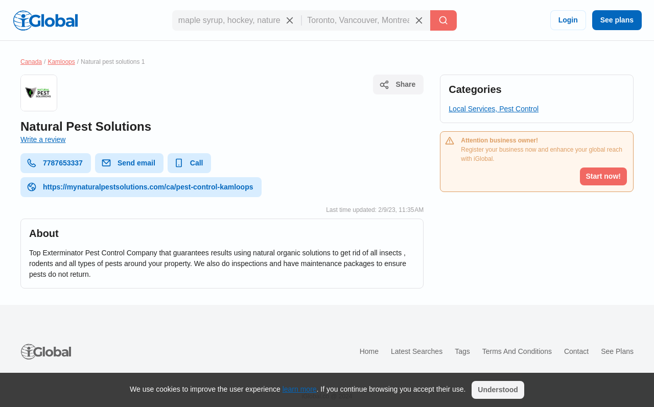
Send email (128, 163)
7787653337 (55, 163)
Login (568, 20)
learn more (300, 389)
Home (369, 351)
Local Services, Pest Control (494, 109)
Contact (576, 351)
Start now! (603, 176)
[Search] (443, 20)
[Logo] (45, 20)
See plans (617, 20)
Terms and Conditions (517, 351)
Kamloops (61, 61)
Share (397, 85)
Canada (31, 61)
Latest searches (416, 351)
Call (188, 163)
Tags (462, 351)
